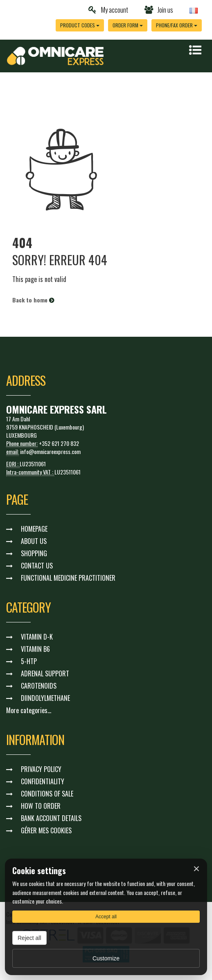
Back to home (33, 299)
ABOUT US (34, 541)
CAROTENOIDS (38, 686)
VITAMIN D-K (37, 637)
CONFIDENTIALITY (42, 781)
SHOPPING (34, 553)
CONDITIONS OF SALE (47, 794)
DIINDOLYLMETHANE (45, 698)
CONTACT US (37, 566)
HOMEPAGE (34, 529)
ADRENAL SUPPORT (45, 673)
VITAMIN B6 (35, 649)
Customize (106, 958)
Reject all (29, 938)
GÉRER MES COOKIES (46, 830)
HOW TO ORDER (41, 806)
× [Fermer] (196, 869)
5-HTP (29, 661)
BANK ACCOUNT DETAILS (51, 818)
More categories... (28, 710)
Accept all (106, 917)
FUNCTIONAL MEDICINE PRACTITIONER (68, 578)
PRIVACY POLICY (41, 769)
